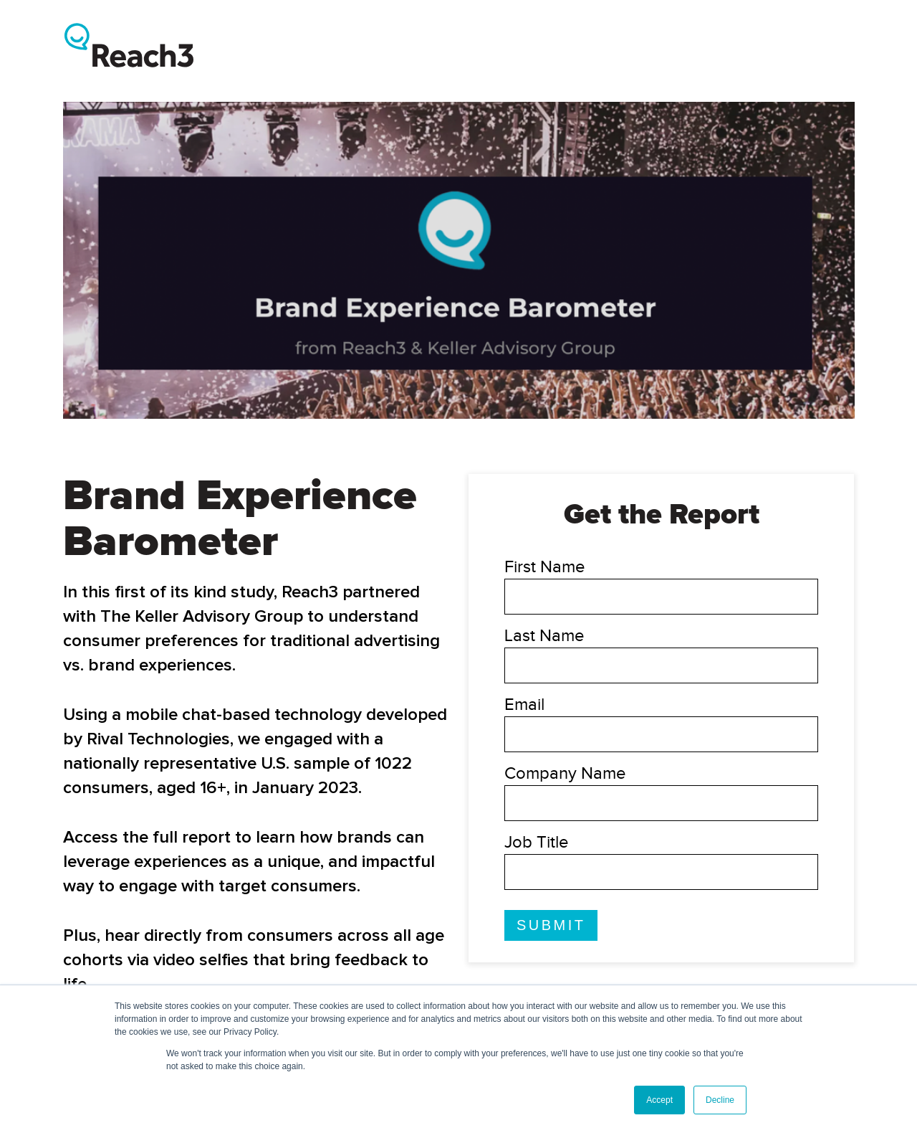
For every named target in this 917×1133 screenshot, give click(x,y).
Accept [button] (659, 1100)
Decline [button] (720, 1100)
